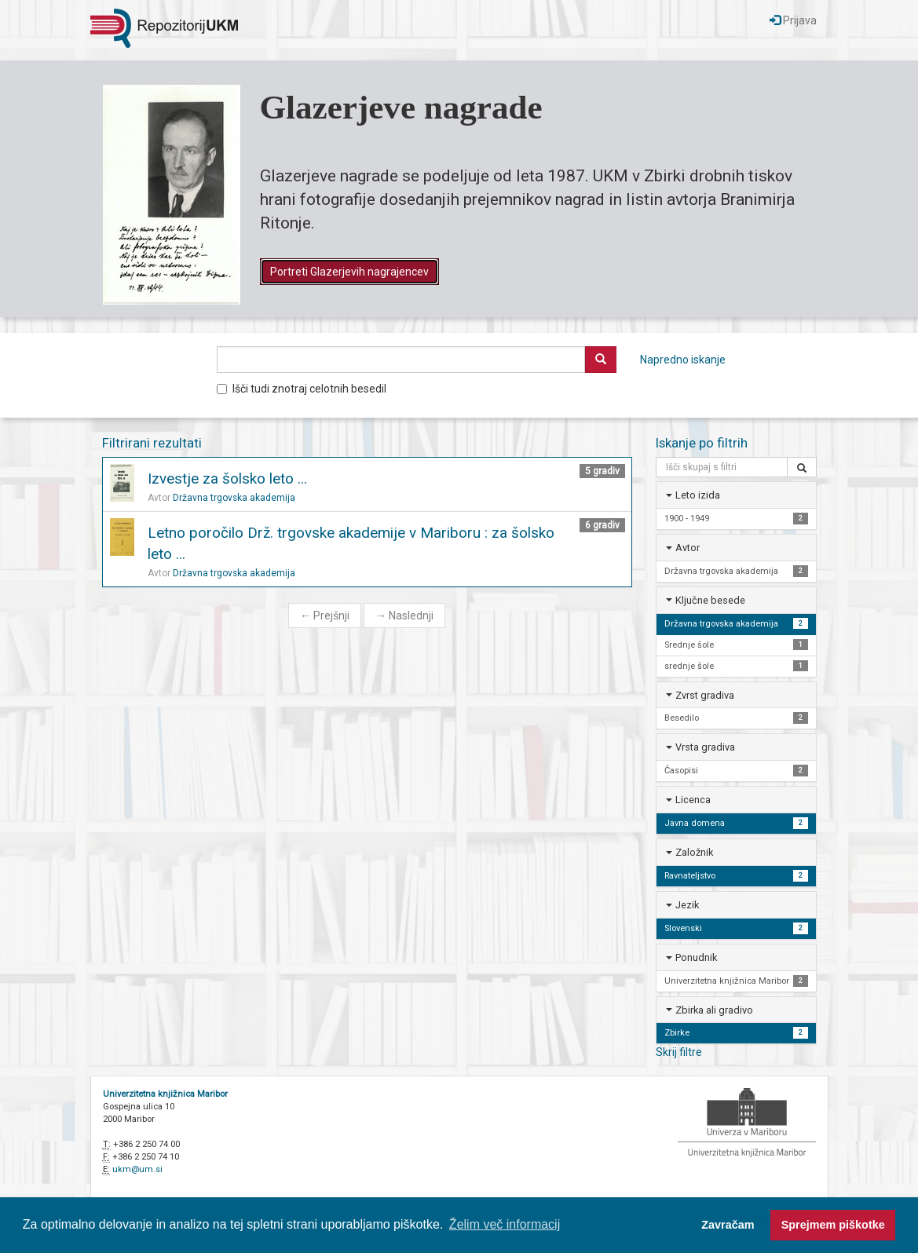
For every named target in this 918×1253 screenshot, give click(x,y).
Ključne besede (710, 600)
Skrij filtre (679, 1052)
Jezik (687, 905)
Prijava (793, 20)
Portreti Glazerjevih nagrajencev (349, 271)
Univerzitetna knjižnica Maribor (165, 1094)
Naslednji (404, 615)
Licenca (693, 800)
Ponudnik (696, 957)
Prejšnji (324, 615)
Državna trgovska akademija (234, 497)
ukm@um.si (137, 1169)
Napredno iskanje (683, 359)
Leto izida (697, 495)
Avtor (687, 547)
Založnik (694, 852)
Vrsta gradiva (705, 747)
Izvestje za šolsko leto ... (227, 478)
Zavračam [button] (727, 1224)
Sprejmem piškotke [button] (833, 1224)
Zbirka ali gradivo (714, 1010)
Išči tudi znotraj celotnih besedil (301, 388)
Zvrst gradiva (704, 695)
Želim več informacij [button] (504, 1224)
